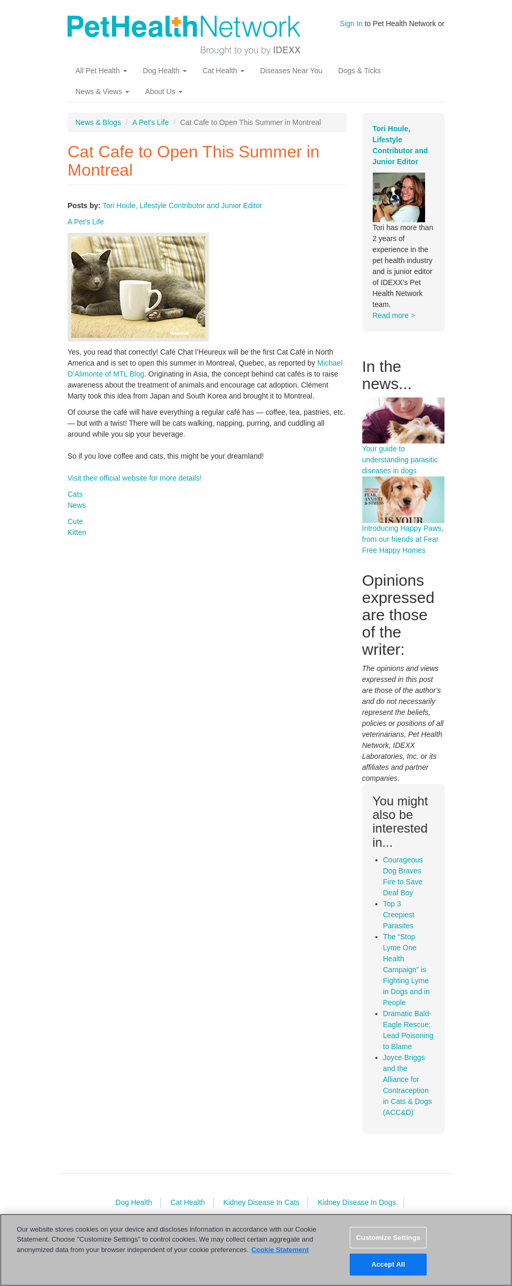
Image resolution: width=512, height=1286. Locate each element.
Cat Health (223, 70)
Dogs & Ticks (359, 70)
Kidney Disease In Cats (262, 1202)
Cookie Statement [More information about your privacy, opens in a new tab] (280, 1250)
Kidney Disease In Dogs (357, 1202)
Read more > (394, 315)
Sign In (351, 23)
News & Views (102, 91)
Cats (75, 494)
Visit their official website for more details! (135, 478)
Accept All (388, 1264)
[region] (256, 1250)
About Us (163, 91)
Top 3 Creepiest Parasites (399, 915)
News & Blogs (98, 122)
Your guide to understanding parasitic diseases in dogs (400, 460)
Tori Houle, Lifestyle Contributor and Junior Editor (182, 205)
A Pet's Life (150, 122)
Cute (75, 521)
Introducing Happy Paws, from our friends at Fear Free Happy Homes (403, 539)
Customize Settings (388, 1238)
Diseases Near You (291, 70)
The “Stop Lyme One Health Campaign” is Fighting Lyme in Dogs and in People (406, 969)
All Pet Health (101, 70)
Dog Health (165, 70)
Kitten (77, 532)
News (77, 505)
